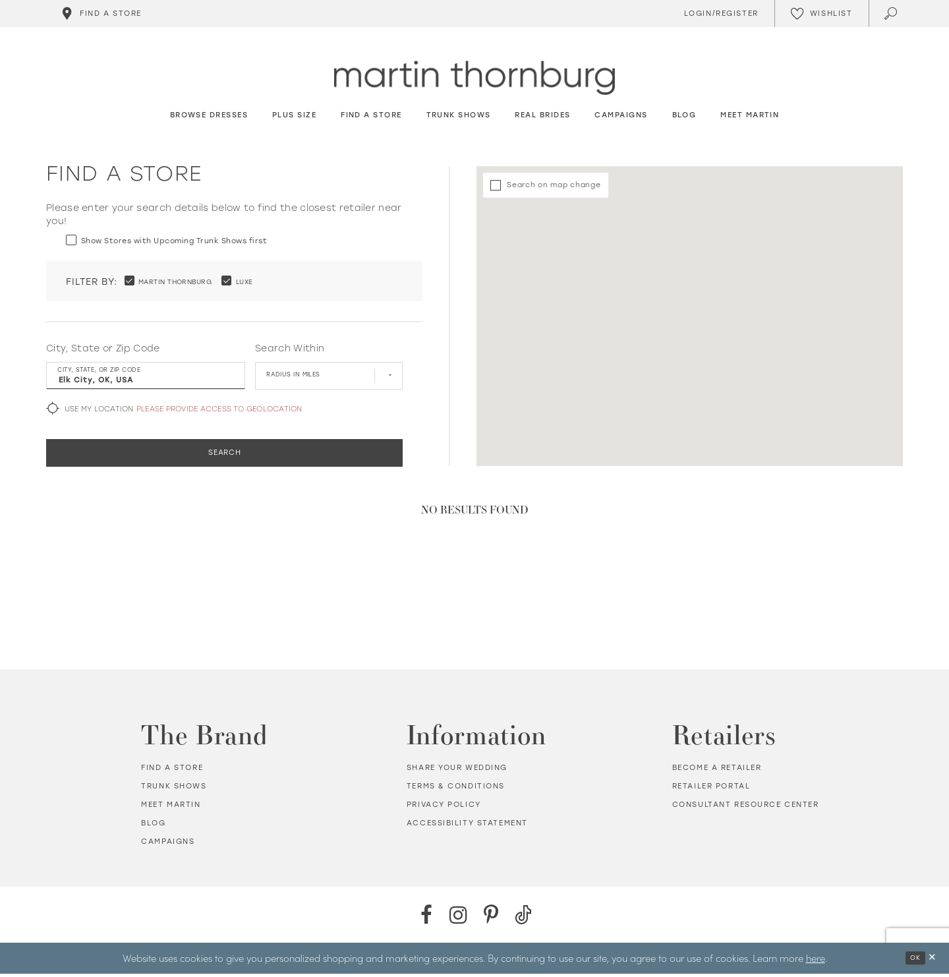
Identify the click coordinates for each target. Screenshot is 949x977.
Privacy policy (444, 808)
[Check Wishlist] (821, 13)
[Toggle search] (892, 13)
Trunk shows (173, 789)
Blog (153, 826)
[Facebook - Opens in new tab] (426, 918)
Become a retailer (717, 771)
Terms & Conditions (456, 789)
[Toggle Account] (719, 13)
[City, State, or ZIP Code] (145, 376)
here (815, 961)
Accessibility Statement (467, 826)
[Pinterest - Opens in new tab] (490, 918)
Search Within (289, 349)
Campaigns (167, 845)
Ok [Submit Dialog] (913, 961)
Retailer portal (711, 789)
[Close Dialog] (932, 961)
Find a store (172, 771)
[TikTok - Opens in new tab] (523, 918)
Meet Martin (170, 808)
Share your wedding (457, 771)
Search (224, 454)
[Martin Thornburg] (474, 78)
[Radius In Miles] (329, 376)
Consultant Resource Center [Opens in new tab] (745, 808)
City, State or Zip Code (103, 349)
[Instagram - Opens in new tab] (458, 918)
